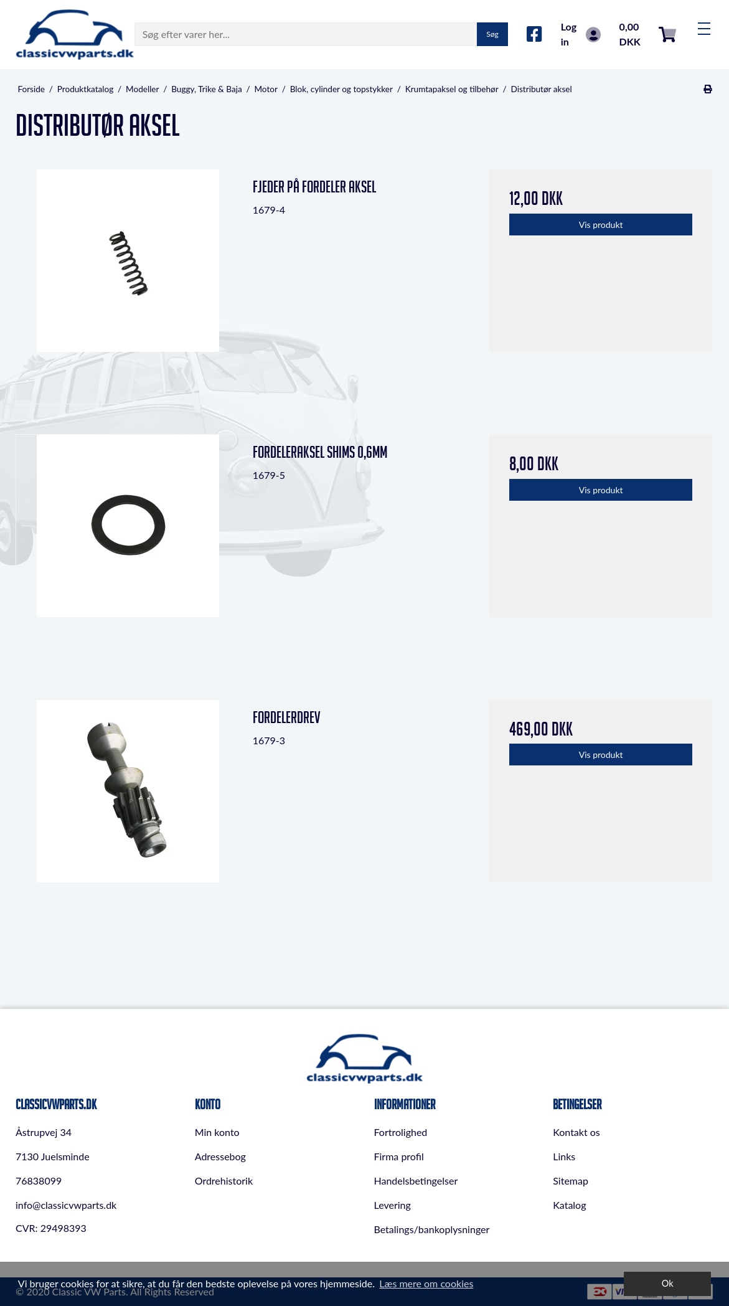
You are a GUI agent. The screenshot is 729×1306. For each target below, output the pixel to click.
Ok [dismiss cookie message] (668, 1283)
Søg (492, 34)
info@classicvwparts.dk (66, 1205)
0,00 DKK (647, 34)
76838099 (39, 1180)
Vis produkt (601, 224)
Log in (581, 34)
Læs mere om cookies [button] (426, 1283)
